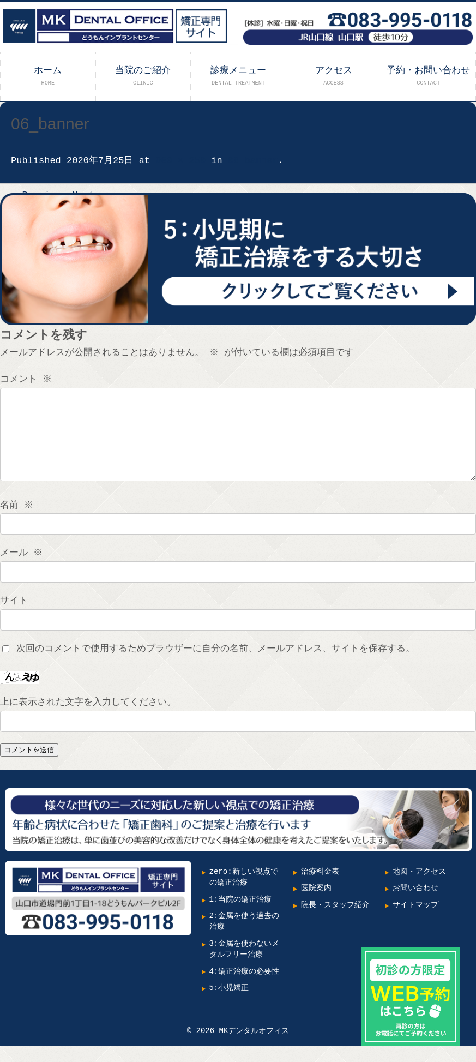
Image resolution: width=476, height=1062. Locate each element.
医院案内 (316, 904)
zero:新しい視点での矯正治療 (243, 893)
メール (22, 569)
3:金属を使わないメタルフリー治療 (244, 965)
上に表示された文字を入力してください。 (88, 718)
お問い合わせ (415, 904)
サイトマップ (415, 921)
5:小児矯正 (229, 1004)
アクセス (333, 75)
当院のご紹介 (143, 75)
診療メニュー (238, 75)
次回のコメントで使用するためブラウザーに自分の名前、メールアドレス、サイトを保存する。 (215, 665)
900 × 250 (180, 160)
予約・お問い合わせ (428, 75)
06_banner (253, 160)
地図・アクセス (419, 888)
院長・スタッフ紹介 (335, 921)
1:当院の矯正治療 (240, 916)
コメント (27, 379)
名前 (17, 521)
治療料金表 (320, 888)
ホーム (48, 75)
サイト (14, 617)
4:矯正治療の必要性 (244, 988)
